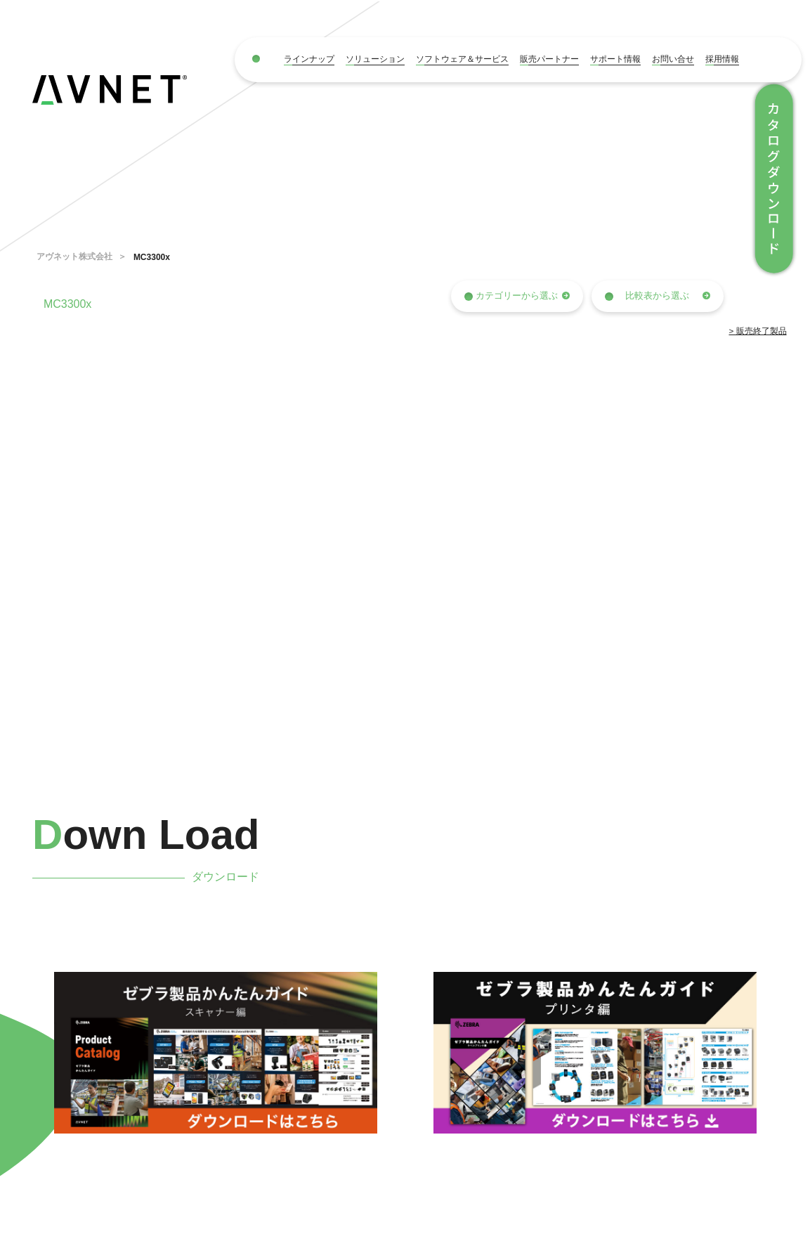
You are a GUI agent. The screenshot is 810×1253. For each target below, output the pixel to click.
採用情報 (722, 59)
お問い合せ (673, 59)
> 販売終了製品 (758, 330)
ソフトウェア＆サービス (462, 59)
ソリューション (375, 59)
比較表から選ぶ (657, 296)
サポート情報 (615, 59)
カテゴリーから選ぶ (517, 296)
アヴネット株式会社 (74, 256)
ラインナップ (309, 59)
